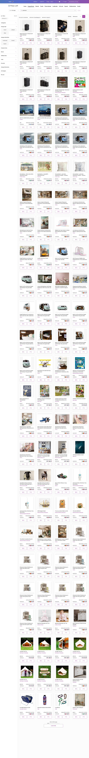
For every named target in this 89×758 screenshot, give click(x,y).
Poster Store (22, 176)
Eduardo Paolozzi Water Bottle (44, 707)
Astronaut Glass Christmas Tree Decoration (79, 483)
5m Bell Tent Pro (23, 651)
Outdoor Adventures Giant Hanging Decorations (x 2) (61, 399)
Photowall (75, 709)
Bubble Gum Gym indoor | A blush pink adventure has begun (62, 231)
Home (25, 6)
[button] (11, 1)
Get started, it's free (73, 1)
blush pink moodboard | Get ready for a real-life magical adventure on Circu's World (61, 287)
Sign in (65, 1)
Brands (37, 6)
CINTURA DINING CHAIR (78, 454)
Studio (78, 6)
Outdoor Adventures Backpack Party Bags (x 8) (44, 399)
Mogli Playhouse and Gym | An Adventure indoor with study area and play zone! (26, 259)
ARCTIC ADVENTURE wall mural (27, 117)
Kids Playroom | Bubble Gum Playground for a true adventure (80, 259)
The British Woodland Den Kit (26, 539)
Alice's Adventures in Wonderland (24, 399)
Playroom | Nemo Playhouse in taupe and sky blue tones (79, 568)
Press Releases (36, 17)
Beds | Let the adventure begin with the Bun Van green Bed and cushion (27, 343)
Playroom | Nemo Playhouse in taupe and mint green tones (79, 596)
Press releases (48, 6)
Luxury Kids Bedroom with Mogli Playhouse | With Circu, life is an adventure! (44, 287)
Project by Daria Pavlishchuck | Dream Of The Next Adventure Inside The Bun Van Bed (44, 231)
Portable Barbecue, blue (25, 707)
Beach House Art (41, 457)
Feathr (21, 119)
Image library (31, 6)
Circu (56, 120)
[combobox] (77, 16)
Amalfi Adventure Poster (42, 258)
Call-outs (61, 6)
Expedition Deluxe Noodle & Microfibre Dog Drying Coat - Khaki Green (26, 483)
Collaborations (72, 6)
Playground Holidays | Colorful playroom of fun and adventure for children (79, 287)
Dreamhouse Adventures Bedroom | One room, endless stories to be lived (26, 455)
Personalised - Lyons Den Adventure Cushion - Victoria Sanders (61, 175)
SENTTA (74, 456)
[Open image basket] (79, 10)
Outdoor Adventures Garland (79, 398)
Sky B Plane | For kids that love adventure (44, 371)
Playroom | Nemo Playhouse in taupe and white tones (79, 540)
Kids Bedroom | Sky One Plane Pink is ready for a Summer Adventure (26, 231)
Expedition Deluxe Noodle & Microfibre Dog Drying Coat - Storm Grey (43, 483)
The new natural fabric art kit (61, 511)
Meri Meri (39, 401)
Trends (41, 6)
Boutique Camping (24, 652)
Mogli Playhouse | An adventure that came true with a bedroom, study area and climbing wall (27, 315)
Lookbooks (55, 6)
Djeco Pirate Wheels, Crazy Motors (61, 483)
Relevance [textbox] (75, 16)
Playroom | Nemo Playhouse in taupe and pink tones (44, 568)
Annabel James (23, 709)
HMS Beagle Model (41, 511)
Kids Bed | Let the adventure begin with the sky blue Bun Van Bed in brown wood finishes (62, 118)
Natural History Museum (60, 92)
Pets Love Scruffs (23, 485)
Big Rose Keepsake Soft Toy (43, 623)
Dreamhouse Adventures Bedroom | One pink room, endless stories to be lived (60, 427)
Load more (53, 725)
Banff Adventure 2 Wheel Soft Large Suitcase (61, 34)
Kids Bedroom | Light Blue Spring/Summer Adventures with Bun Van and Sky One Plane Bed (27, 427)
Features (36, 1)
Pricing (48, 1)
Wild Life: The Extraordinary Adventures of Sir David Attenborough (79, 371)
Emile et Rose (40, 624)
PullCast (74, 626)
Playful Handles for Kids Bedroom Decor (78, 680)
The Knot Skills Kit (76, 511)
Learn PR (42, 1)
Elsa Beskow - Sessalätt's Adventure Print (42, 175)
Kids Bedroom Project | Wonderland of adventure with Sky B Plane (61, 371)
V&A (21, 401)
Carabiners (57, 707)
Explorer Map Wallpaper (78, 707)
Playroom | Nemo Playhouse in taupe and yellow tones (44, 596)
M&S (21, 36)
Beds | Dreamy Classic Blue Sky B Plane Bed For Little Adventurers (44, 427)
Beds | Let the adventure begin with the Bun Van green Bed (26, 287)
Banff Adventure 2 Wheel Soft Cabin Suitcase (26, 34)
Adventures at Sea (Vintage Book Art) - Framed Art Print (43, 455)
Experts (66, 6)
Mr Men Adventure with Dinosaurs (78, 90)
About (52, 1)
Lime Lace (57, 176)
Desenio (39, 176)
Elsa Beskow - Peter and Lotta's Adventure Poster (26, 175)
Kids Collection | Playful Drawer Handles (79, 624)
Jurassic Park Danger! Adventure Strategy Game (62, 90)
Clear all (15, 15)
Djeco (56, 485)
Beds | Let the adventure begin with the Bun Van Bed (61, 259)
